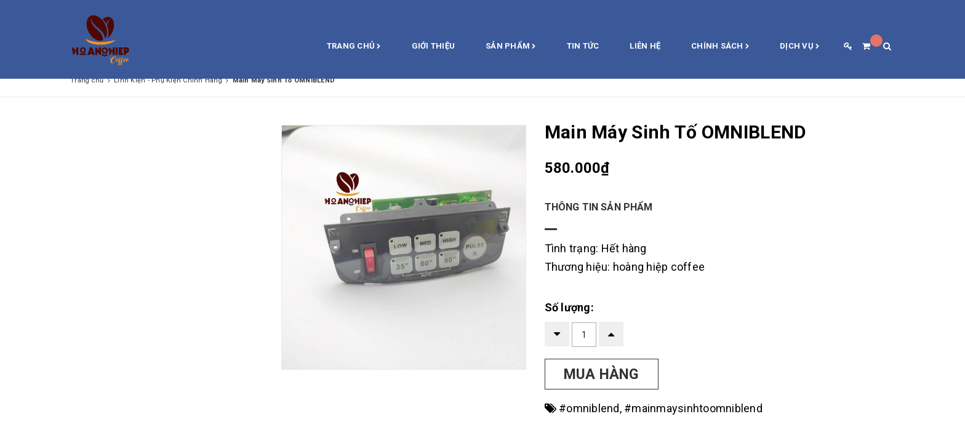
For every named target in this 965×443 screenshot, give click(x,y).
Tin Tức (583, 45)
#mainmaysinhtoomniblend (693, 408)
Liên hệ (645, 45)
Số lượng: (569, 307)
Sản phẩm (511, 46)
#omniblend (589, 408)
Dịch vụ (799, 46)
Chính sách (720, 46)
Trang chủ (354, 46)
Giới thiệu (433, 45)
